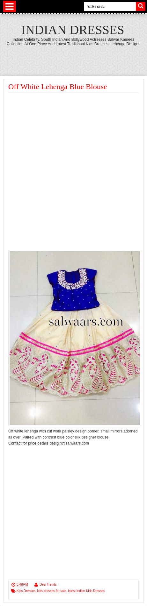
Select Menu (9, 6)
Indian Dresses (72, 30)
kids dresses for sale (51, 591)
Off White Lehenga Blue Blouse (57, 86)
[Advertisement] (75, 57)
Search (140, 6)
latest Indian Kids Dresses (86, 591)
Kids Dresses (26, 591)
